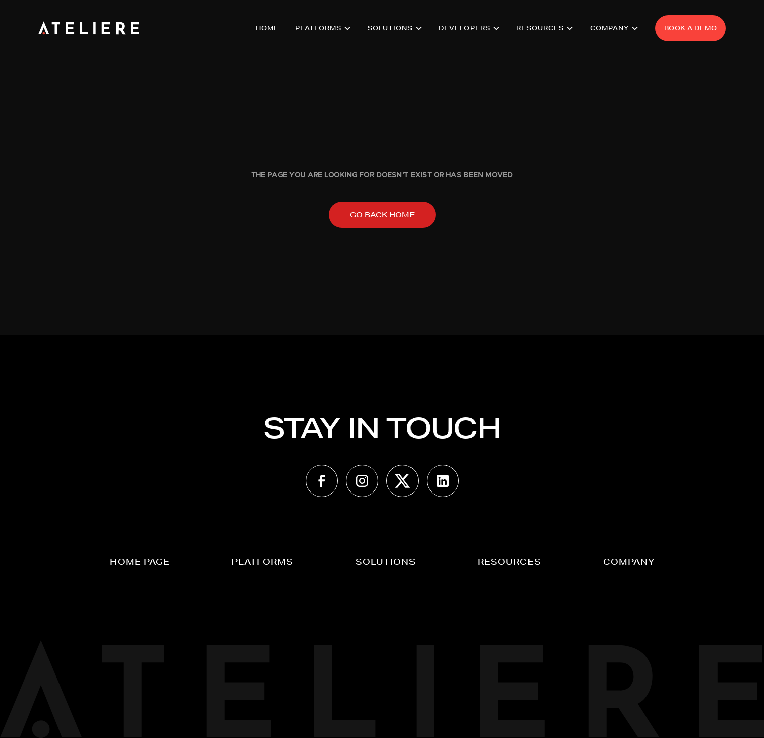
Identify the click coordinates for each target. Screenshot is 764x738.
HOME (267, 28)
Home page (140, 561)
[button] (323, 28)
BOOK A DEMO (690, 28)
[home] (88, 28)
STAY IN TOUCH (382, 428)
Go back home (382, 214)
